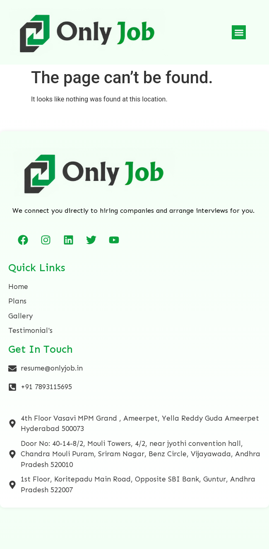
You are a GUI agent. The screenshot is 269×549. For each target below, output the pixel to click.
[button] (239, 32)
